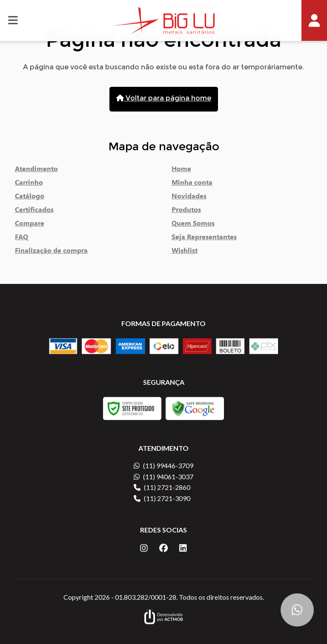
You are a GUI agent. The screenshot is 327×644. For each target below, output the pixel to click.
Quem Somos (193, 224)
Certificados (34, 211)
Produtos (186, 211)
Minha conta (192, 183)
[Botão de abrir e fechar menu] (13, 20)
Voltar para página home (163, 98)
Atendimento (36, 170)
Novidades (189, 197)
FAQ (21, 238)
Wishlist (185, 252)
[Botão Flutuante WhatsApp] (297, 610)
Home (181, 170)
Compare (29, 224)
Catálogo (29, 197)
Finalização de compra (51, 252)
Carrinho (29, 183)
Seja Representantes (204, 238)
